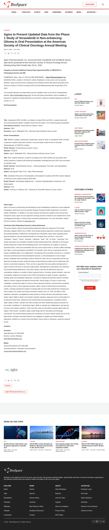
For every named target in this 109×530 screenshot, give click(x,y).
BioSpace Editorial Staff (81, 117)
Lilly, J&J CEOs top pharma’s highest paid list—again (83, 210)
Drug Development (81, 141)
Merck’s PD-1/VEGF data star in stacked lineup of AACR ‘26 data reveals (92, 445)
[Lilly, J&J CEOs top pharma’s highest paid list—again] (101, 211)
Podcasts (26, 12)
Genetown (7, 30)
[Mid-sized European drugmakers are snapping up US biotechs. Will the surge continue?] (101, 198)
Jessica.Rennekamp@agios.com (15, 351)
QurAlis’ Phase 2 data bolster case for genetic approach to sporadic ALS (15, 445)
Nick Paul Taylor (79, 202)
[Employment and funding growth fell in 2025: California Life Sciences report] (101, 131)
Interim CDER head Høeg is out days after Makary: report (84, 102)
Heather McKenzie (8, 451)
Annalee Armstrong (79, 213)
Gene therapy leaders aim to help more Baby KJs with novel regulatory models (67, 445)
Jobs (46, 12)
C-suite (77, 207)
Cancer (32, 441)
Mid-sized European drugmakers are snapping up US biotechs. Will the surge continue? (85, 198)
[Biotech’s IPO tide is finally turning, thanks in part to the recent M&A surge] (101, 223)
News (14, 12)
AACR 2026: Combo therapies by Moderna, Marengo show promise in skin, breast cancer (41, 445)
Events (37, 12)
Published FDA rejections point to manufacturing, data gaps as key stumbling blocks (84, 250)
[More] (17, 12)
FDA (76, 99)
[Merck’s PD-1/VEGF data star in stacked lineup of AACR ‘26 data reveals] (93, 432)
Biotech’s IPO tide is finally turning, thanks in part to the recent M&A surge (83, 224)
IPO (76, 220)
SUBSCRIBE (89, 4)
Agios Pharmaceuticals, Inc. (56, 77)
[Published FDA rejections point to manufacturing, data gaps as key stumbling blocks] (101, 250)
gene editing (60, 441)
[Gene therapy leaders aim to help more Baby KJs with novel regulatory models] (67, 432)
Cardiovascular (80, 233)
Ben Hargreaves (79, 241)
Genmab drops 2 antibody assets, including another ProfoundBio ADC (85, 145)
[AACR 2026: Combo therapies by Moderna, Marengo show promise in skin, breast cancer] (41, 432)
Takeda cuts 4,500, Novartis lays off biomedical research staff (84, 114)
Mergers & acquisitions (83, 194)
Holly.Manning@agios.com (13, 339)
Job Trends (79, 128)
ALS (5, 441)
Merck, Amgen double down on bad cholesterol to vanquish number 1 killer (84, 237)
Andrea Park (48, 450)
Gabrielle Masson (79, 105)
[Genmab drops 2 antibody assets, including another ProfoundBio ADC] (101, 144)
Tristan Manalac (79, 254)
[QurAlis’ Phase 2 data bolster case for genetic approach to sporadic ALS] (15, 432)
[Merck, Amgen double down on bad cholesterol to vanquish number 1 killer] (101, 237)
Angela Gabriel (78, 136)
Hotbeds (69, 12)
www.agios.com (29, 221)
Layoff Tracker (80, 111)
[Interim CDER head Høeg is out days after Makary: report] (101, 102)
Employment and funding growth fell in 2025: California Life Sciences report (84, 132)
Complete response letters (85, 246)
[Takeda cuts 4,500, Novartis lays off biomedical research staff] (101, 115)
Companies (56, 12)
